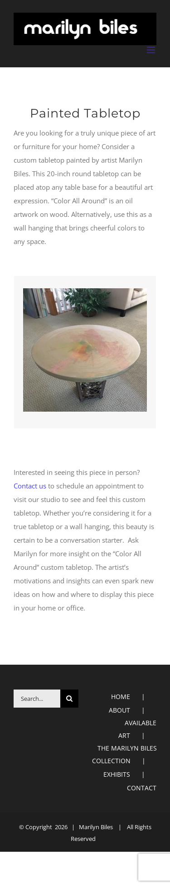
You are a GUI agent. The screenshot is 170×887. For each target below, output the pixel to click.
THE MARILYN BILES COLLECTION (124, 754)
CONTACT (141, 788)
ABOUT (119, 710)
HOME (120, 696)
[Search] (69, 699)
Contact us (30, 485)
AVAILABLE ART (137, 729)
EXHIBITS (116, 774)
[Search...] (37, 699)
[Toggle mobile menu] (151, 50)
